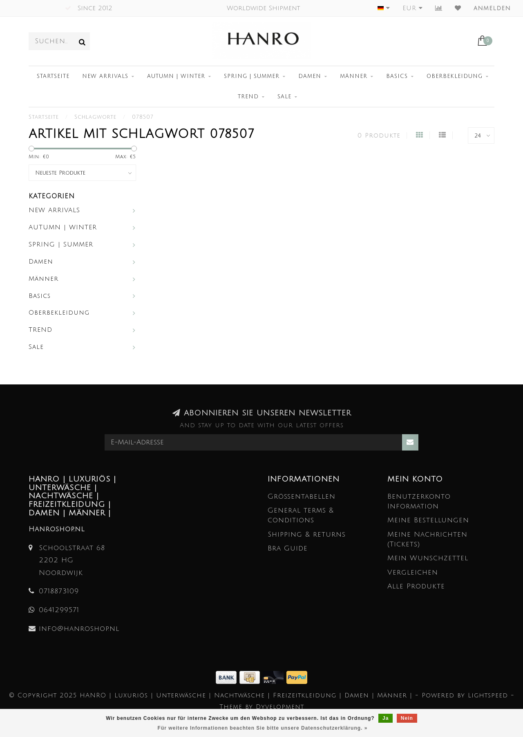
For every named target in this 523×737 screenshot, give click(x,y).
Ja (385, 718)
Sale (284, 97)
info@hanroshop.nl (79, 629)
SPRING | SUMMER (251, 76)
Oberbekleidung (455, 76)
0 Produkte (379, 135)
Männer (353, 76)
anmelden (492, 8)
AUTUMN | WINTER (176, 76)
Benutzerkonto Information (419, 501)
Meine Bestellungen (428, 520)
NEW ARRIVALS (105, 76)
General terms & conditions (301, 515)
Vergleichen (412, 572)
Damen (309, 76)
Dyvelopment (280, 707)
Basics (397, 76)
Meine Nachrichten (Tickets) (427, 539)
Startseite (53, 76)
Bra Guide (288, 548)
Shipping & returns (307, 534)
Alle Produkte (416, 586)
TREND (248, 97)
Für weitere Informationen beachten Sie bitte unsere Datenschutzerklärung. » (263, 728)
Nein (407, 718)
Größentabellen (301, 496)
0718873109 (59, 591)
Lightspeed (488, 695)
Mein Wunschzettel (427, 558)
